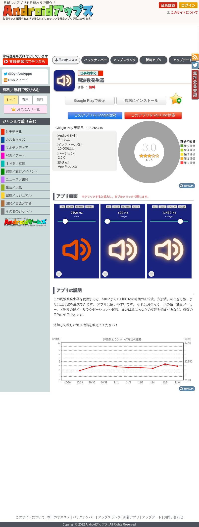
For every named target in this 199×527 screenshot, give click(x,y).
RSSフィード (16, 80)
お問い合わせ (173, 517)
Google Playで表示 (89, 100)
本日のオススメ (66, 60)
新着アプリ (154, 60)
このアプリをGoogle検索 (95, 115)
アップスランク (124, 60)
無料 (40, 99)
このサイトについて (184, 12)
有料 (25, 99)
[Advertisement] (99, 40)
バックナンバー (95, 60)
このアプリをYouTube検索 (153, 115)
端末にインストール (141, 100)
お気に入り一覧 (27, 109)
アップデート (182, 60)
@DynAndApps (18, 74)
